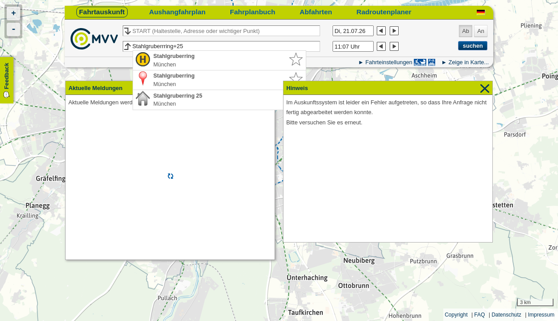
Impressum (541, 315)
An (480, 31)
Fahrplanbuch (252, 12)
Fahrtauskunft (102, 12)
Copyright (456, 315)
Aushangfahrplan (177, 12)
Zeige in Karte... (469, 62)
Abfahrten (316, 12)
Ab (465, 31)
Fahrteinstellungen (388, 62)
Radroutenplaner (384, 12)
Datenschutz (506, 315)
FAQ (479, 315)
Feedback (6, 76)
